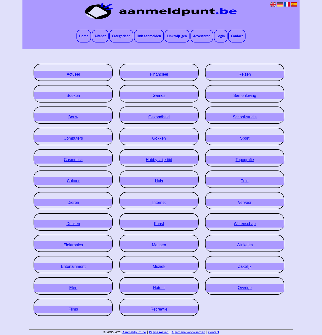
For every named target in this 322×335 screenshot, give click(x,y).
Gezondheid (159, 117)
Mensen (159, 245)
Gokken (159, 138)
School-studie (245, 117)
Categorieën (121, 36)
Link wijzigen (177, 36)
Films (73, 309)
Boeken (73, 95)
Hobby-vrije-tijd (159, 160)
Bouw (73, 117)
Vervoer (244, 202)
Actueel (73, 74)
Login (221, 36)
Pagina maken (159, 332)
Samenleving (244, 95)
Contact (237, 36)
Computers (73, 138)
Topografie (245, 160)
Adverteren (201, 36)
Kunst (159, 224)
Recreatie (159, 309)
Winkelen (245, 245)
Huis (159, 181)
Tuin (245, 181)
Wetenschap (245, 224)
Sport (244, 138)
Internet (159, 202)
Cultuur (73, 181)
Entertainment (73, 266)
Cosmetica (73, 160)
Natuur (159, 288)
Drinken (73, 224)
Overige (245, 288)
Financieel (159, 74)
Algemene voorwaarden (188, 332)
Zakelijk (244, 266)
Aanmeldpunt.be (134, 332)
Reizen (245, 74)
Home (83, 36)
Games (159, 95)
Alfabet (100, 36)
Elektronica (73, 245)
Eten (73, 288)
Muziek (159, 266)
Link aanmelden (149, 36)
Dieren (73, 202)
